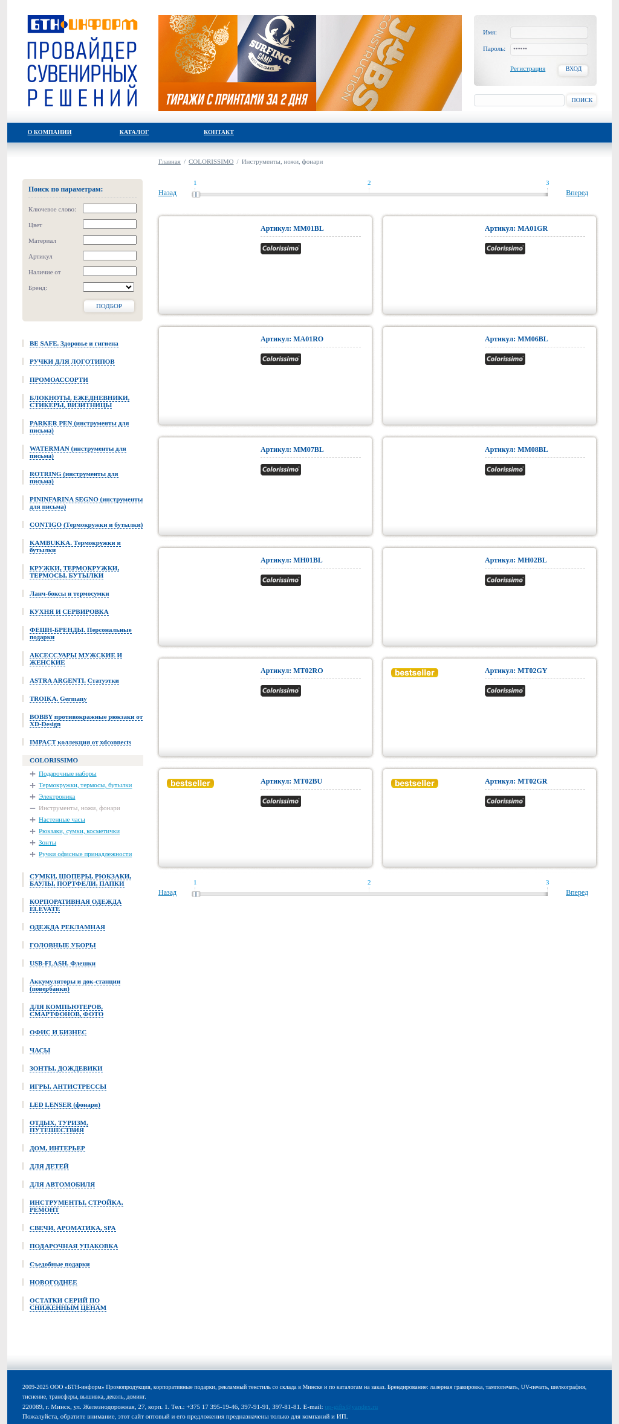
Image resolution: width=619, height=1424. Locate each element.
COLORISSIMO (211, 161)
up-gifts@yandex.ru (351, 1406)
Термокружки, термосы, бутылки (85, 784)
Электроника (57, 796)
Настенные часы (62, 819)
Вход (574, 68)
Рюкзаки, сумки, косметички (79, 830)
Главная (169, 161)
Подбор (109, 305)
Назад (167, 192)
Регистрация (527, 68)
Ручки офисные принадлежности (85, 853)
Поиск (581, 100)
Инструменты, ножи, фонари (79, 807)
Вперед (577, 192)
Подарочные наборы (68, 773)
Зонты (47, 842)
